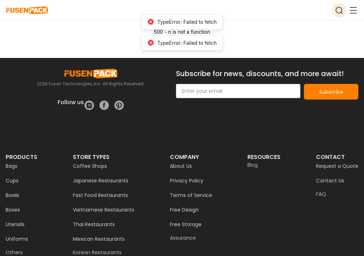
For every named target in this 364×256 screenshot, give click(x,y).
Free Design (184, 209)
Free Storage (186, 224)
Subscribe (331, 91)
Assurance (183, 237)
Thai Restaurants (94, 224)
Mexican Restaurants (99, 238)
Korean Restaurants (97, 252)
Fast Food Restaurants (100, 195)
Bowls (12, 195)
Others (14, 252)
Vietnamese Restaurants (103, 209)
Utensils (15, 224)
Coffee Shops (90, 166)
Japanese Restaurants (100, 180)
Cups (12, 180)
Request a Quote (337, 166)
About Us (181, 166)
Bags (11, 166)
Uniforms (17, 238)
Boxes (13, 209)
